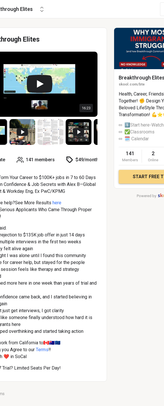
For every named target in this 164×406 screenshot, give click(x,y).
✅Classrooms (139, 132)
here (56, 202)
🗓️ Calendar (136, 138)
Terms (42, 349)
